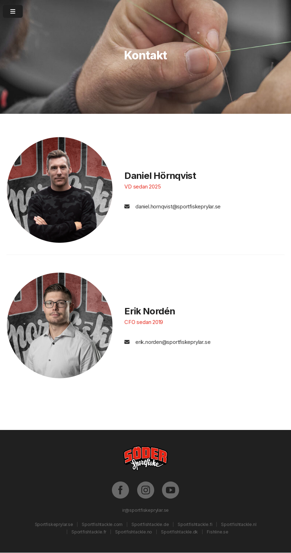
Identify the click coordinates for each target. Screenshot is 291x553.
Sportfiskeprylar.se (54, 524)
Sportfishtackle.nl (238, 524)
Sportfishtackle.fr (88, 532)
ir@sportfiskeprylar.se (145, 510)
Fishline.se (217, 532)
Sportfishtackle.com (102, 524)
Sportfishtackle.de (150, 524)
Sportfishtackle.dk (179, 532)
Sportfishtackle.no (133, 532)
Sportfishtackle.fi (195, 524)
